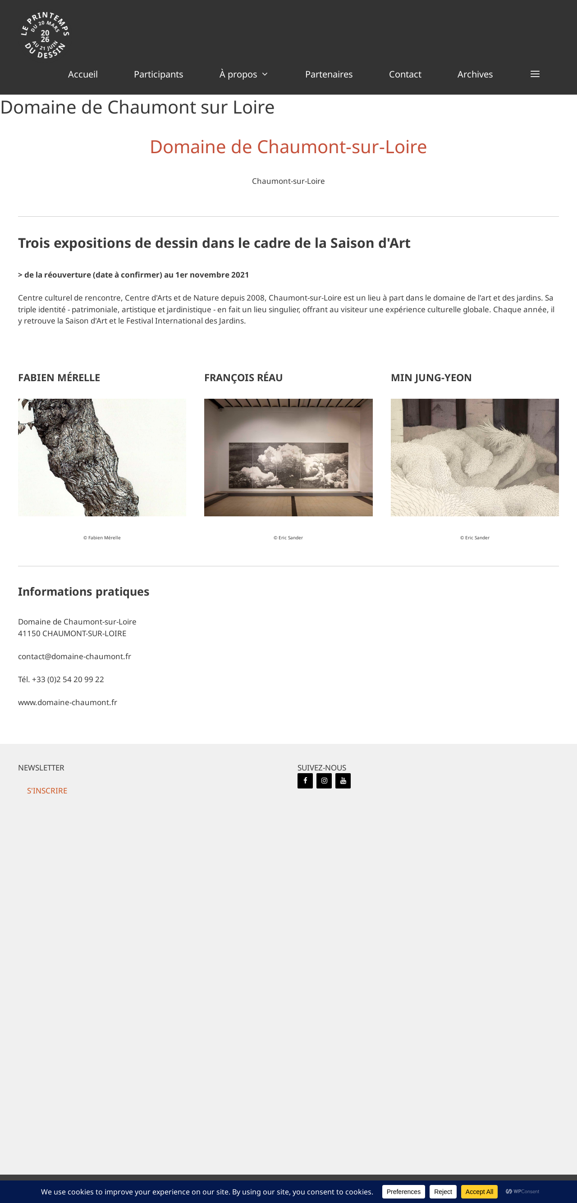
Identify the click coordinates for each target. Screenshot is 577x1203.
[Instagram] (324, 780)
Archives (475, 74)
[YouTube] (343, 780)
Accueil (83, 74)
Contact (405, 74)
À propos (253, 74)
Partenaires (329, 74)
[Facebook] (305, 780)
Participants (158, 74)
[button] (535, 74)
